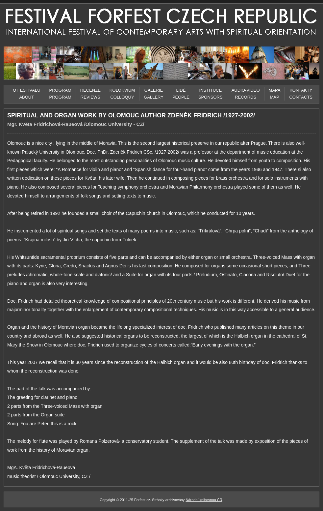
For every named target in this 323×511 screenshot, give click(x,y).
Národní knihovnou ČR (204, 500)
